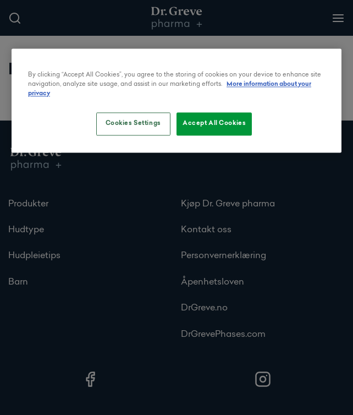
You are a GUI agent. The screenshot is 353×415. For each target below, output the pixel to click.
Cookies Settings (133, 124)
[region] (176, 101)
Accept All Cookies (214, 124)
